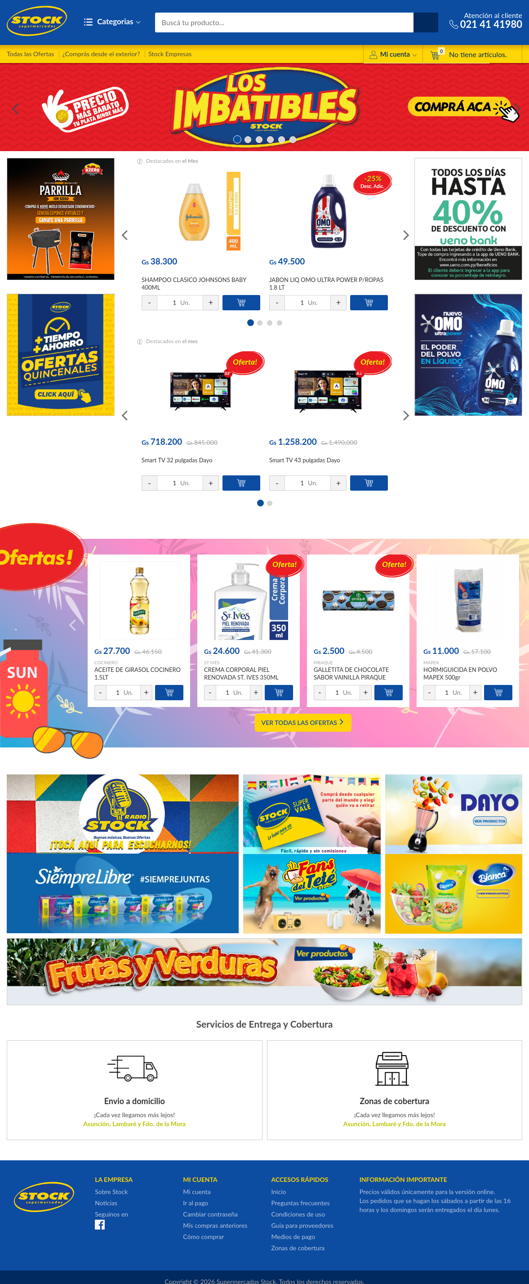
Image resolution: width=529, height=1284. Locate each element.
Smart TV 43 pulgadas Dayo (304, 460)
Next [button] (515, 107)
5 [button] (281, 138)
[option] (264, 107)
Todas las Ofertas (30, 54)
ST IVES (211, 662)
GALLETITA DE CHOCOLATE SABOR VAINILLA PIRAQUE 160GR (351, 677)
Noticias (106, 1203)
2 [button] (247, 138)
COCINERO (106, 662)
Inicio (278, 1191)
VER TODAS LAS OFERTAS (303, 722)
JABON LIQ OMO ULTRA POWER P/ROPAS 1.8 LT (326, 283)
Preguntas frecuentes (300, 1203)
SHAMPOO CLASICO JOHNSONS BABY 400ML (194, 283)
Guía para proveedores (302, 1225)
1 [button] (236, 138)
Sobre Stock (111, 1191)
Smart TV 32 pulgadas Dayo (177, 460)
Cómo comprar (203, 1236)
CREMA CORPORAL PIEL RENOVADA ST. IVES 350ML (241, 673)
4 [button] (270, 138)
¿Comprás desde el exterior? (101, 54)
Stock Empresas (169, 54)
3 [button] (259, 138)
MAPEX (431, 662)
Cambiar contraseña (210, 1214)
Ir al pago (195, 1203)
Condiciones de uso (298, 1214)
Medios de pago (293, 1236)
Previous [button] (13, 107)
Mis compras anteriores (215, 1225)
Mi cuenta (393, 55)
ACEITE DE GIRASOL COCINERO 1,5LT (137, 673)
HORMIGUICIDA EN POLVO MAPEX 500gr (460, 673)
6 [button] (292, 138)
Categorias (112, 22)
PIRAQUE (323, 662)
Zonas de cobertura (298, 1248)
